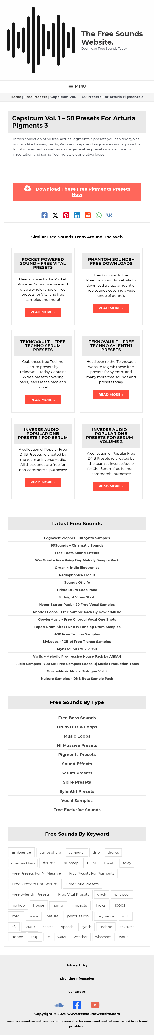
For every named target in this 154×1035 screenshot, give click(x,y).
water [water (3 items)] (62, 937)
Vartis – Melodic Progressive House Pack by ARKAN (77, 656)
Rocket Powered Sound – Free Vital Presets (43, 263)
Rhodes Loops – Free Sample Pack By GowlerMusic (77, 612)
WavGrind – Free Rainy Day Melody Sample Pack (77, 560)
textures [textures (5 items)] (127, 927)
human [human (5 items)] (58, 905)
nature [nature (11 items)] (53, 916)
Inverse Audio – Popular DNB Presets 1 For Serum (43, 433)
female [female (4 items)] (109, 863)
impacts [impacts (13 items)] (79, 905)
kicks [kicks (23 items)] (101, 905)
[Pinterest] (66, 215)
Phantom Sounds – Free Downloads (111, 261)
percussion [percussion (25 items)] (78, 916)
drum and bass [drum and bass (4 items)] (23, 863)
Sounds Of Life (77, 582)
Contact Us (77, 991)
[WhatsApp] (99, 215)
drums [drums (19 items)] (49, 863)
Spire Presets (77, 782)
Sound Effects (77, 763)
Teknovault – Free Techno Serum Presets (43, 345)
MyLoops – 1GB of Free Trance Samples (77, 642)
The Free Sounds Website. (112, 37)
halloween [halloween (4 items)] (122, 894)
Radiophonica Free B (77, 575)
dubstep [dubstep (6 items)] (71, 863)
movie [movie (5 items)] (33, 916)
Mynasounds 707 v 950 (77, 649)
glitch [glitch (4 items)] (101, 894)
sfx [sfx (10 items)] (14, 927)
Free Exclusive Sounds (77, 809)
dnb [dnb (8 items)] (96, 852)
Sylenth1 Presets (77, 791)
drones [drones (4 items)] (113, 852)
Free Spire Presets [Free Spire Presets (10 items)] (82, 884)
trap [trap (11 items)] (34, 937)
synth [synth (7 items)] (86, 927)
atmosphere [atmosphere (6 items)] (50, 852)
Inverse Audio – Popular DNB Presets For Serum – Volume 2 (111, 435)
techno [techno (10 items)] (106, 927)
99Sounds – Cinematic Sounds (77, 545)
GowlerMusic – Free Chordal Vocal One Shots (77, 619)
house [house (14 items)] (38, 905)
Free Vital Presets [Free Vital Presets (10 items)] (73, 894)
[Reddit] (88, 215)
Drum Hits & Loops (77, 727)
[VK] (109, 215)
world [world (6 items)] (124, 937)
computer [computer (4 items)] (77, 852)
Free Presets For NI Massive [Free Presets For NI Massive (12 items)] (36, 873)
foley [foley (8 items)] (127, 863)
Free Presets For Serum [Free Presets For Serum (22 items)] (35, 883)
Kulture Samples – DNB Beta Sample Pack (77, 679)
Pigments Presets (77, 754)
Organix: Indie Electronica (77, 568)
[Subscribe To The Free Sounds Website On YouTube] (95, 1004)
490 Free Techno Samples (77, 634)
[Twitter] (55, 215)
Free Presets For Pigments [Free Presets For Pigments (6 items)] (91, 873)
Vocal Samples (77, 800)
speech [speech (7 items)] (67, 927)
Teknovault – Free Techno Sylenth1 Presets (111, 345)
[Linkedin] (77, 215)
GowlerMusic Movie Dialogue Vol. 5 (77, 671)
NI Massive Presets (77, 745)
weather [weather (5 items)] (81, 937)
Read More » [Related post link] (42, 312)
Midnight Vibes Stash (77, 597)
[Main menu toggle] (77, 86)
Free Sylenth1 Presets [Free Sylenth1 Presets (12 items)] (31, 894)
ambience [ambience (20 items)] (21, 852)
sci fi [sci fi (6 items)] (125, 916)
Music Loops (77, 736)
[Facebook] (45, 215)
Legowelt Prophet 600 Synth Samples (77, 538)
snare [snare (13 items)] (30, 926)
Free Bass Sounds (77, 717)
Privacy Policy (77, 965)
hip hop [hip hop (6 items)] (18, 905)
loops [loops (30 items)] (120, 905)
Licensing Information (77, 978)
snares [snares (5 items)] (48, 927)
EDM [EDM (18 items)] (91, 863)
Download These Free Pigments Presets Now (77, 191)
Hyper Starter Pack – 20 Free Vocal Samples (77, 605)
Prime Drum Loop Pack (77, 590)
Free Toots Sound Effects (77, 553)
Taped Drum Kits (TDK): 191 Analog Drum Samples (77, 627)
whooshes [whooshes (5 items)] (103, 937)
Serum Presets (77, 773)
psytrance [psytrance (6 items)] (105, 916)
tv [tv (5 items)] (48, 937)
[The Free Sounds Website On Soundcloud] (59, 1004)
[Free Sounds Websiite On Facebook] (77, 1004)
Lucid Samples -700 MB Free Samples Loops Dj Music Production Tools (77, 664)
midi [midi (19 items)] (16, 916)
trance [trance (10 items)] (17, 937)
